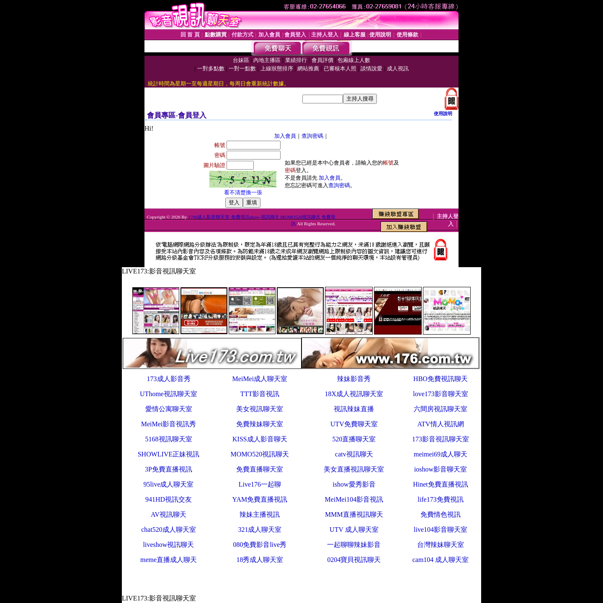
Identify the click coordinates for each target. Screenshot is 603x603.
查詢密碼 (312, 136)
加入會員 (285, 136)
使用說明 (443, 113)
